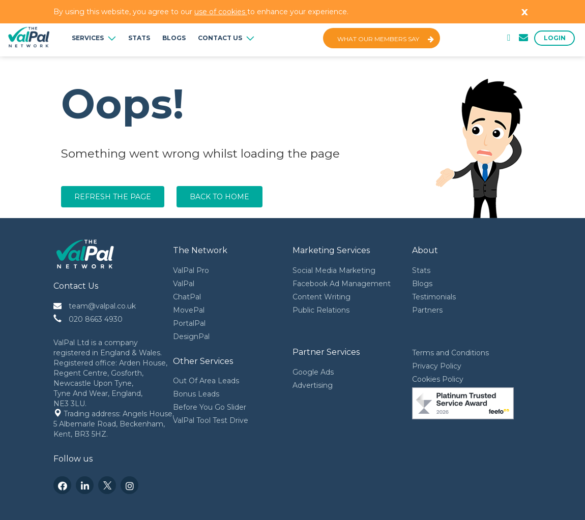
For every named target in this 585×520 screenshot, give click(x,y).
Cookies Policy (437, 379)
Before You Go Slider (209, 407)
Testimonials (434, 296)
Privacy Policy (436, 366)
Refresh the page (112, 196)
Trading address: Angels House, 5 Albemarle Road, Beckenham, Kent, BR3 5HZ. (114, 424)
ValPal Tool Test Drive (210, 420)
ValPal (183, 283)
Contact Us (226, 38)
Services (94, 38)
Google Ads (313, 372)
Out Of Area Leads (206, 380)
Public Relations (320, 310)
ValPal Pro (191, 270)
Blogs (174, 38)
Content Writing (321, 296)
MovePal (188, 310)
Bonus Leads (196, 394)
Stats (139, 38)
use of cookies (220, 11)
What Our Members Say (385, 39)
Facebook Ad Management (341, 283)
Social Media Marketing (333, 270)
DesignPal (191, 336)
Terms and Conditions (450, 352)
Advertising (312, 385)
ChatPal (187, 296)
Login (555, 38)
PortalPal (189, 323)
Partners (427, 310)
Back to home (219, 196)
